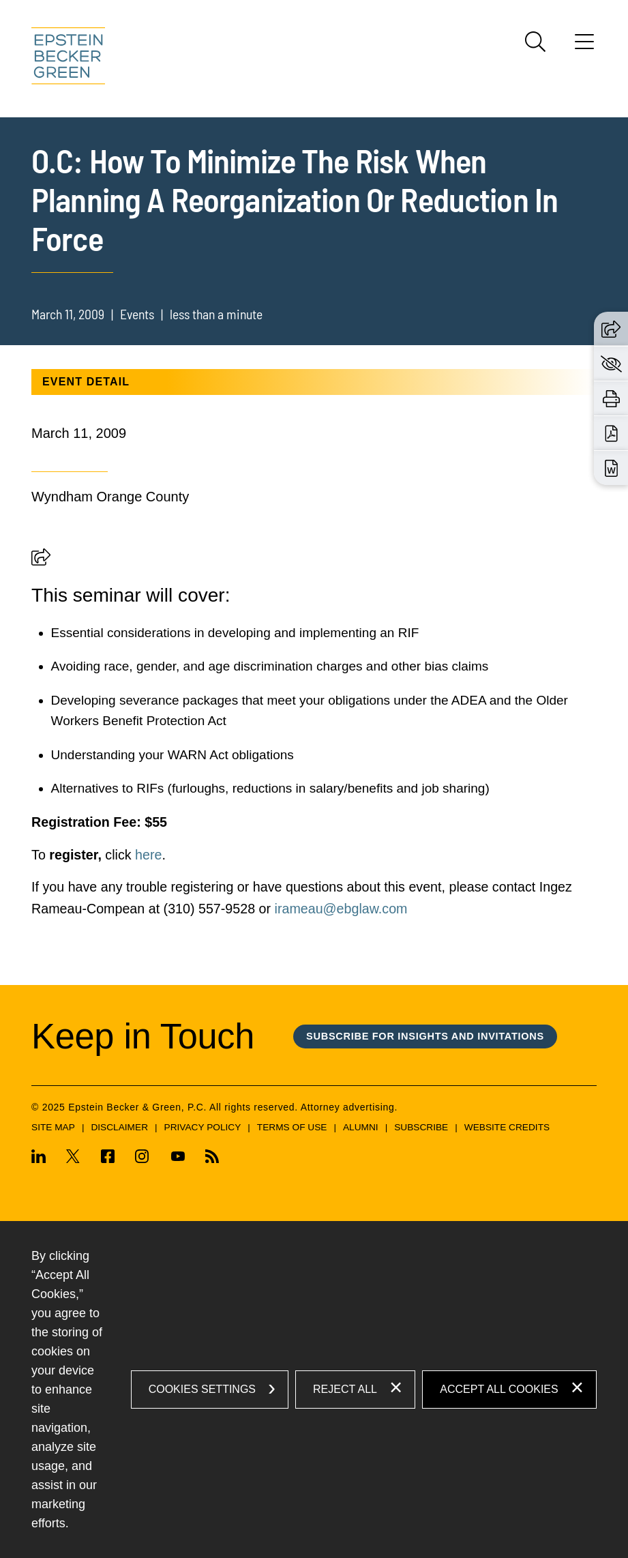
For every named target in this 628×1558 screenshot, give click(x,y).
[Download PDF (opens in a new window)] (611, 433)
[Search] (535, 41)
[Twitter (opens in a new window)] (73, 1158)
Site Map (53, 1127)
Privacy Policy (202, 1127)
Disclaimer (119, 1127)
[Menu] (584, 46)
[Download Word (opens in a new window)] (611, 468)
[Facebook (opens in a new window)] (108, 1158)
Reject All (345, 1389)
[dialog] (314, 1389)
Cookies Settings (202, 1389)
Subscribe (421, 1127)
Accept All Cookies (499, 1389)
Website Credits (507, 1127)
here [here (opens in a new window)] (148, 854)
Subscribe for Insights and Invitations (425, 1036)
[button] (40, 560)
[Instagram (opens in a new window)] (142, 1158)
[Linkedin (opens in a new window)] (43, 1158)
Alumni (360, 1127)
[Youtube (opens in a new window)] (177, 1158)
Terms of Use (292, 1127)
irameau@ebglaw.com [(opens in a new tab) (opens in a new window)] (341, 908)
